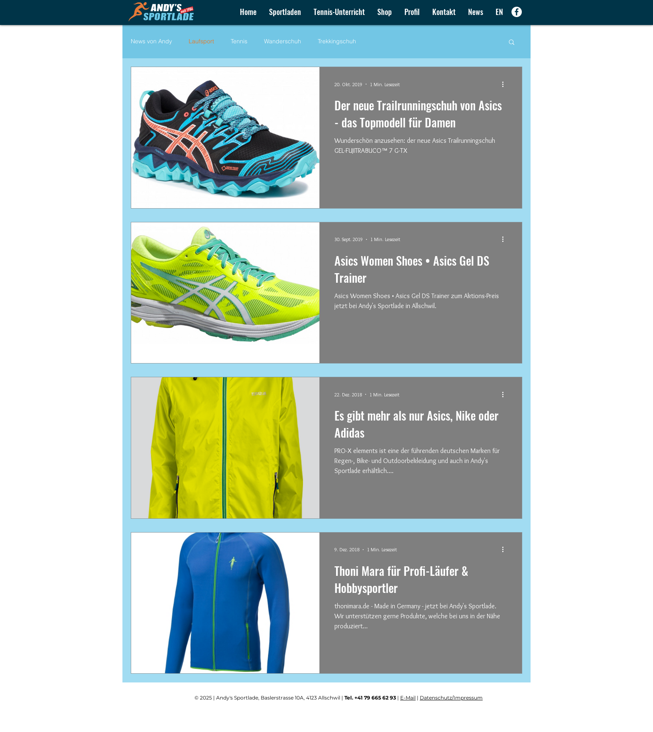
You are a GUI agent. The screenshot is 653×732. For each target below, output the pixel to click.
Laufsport (201, 41)
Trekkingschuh (337, 41)
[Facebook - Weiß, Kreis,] (516, 12)
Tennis (239, 41)
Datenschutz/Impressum (451, 698)
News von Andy (151, 41)
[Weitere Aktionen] (506, 84)
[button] (384, 12)
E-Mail (408, 698)
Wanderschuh (282, 41)
